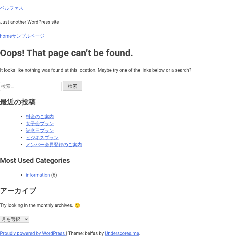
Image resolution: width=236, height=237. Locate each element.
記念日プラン (40, 130)
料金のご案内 (40, 116)
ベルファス (11, 8)
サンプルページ (28, 36)
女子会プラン (40, 123)
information (38, 175)
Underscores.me (122, 233)
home (6, 36)
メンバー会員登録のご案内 (54, 144)
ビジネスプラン (42, 137)
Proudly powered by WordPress (33, 233)
